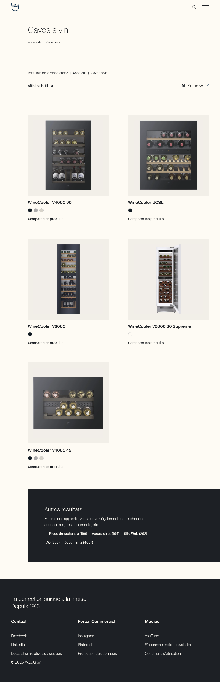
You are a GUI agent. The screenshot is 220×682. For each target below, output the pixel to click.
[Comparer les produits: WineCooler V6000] (46, 343)
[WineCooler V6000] (68, 279)
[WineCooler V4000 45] (68, 402)
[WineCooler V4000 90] (68, 155)
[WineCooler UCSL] (168, 155)
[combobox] (198, 86)
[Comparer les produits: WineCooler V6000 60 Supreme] (146, 343)
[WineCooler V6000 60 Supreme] (168, 279)
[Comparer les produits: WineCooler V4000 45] (46, 466)
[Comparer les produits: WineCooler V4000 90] (46, 219)
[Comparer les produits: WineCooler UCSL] (146, 219)
